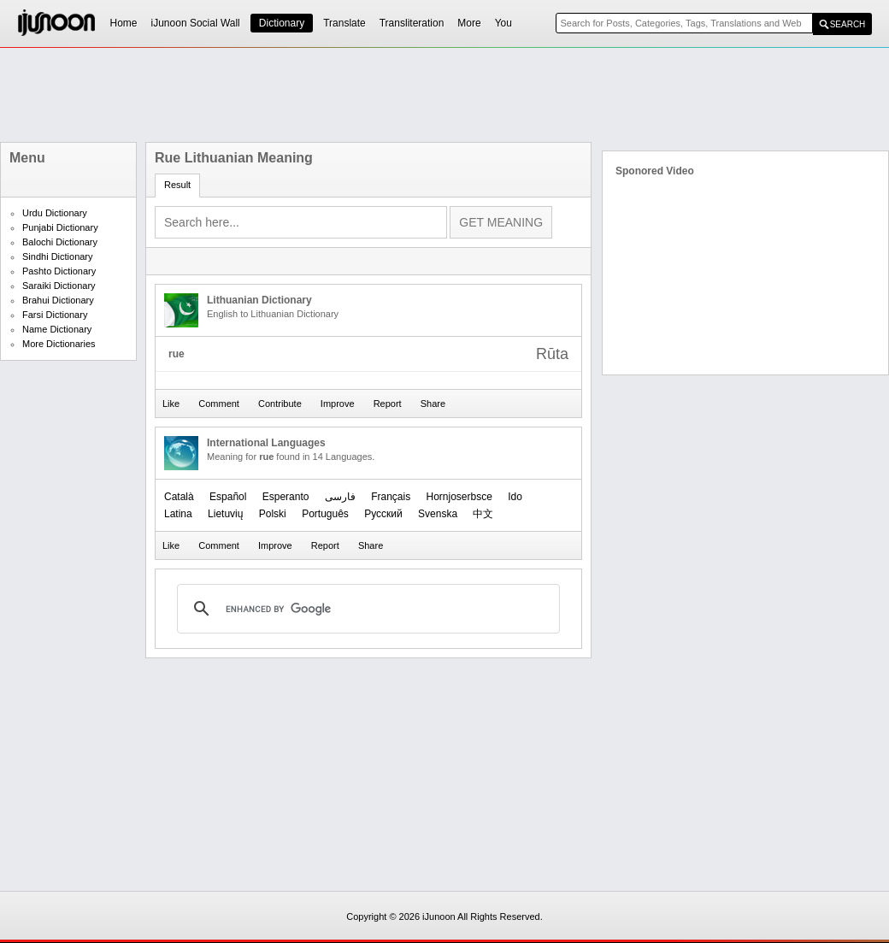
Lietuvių (225, 514)
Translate (344, 23)
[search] (366, 608)
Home (124, 23)
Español (227, 497)
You (503, 23)
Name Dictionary (56, 329)
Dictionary (281, 23)
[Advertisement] (444, 94)
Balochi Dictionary (59, 242)
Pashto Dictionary (59, 271)
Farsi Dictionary (54, 314)
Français (390, 497)
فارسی (340, 497)
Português (325, 514)
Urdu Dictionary (54, 213)
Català (179, 497)
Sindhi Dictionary (57, 256)
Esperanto (285, 497)
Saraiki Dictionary (59, 285)
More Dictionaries (59, 344)
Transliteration (412, 23)
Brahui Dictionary (58, 300)
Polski (272, 514)
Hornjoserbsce (459, 497)
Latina (178, 514)
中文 (483, 514)
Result (177, 185)
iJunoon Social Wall (195, 23)
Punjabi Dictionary (60, 227)
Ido (515, 497)
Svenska (437, 514)
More (468, 23)
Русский (383, 514)
